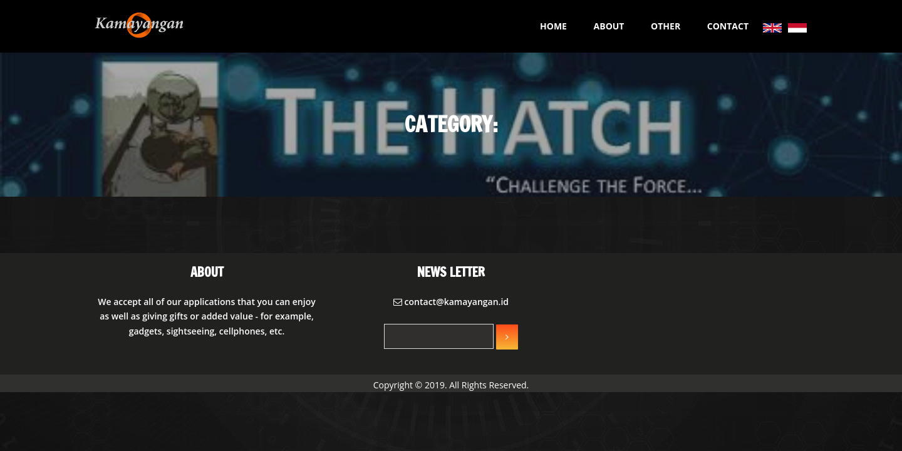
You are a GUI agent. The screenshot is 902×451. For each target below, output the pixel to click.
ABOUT (609, 26)
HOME (553, 26)
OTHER (665, 26)
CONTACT (728, 26)
